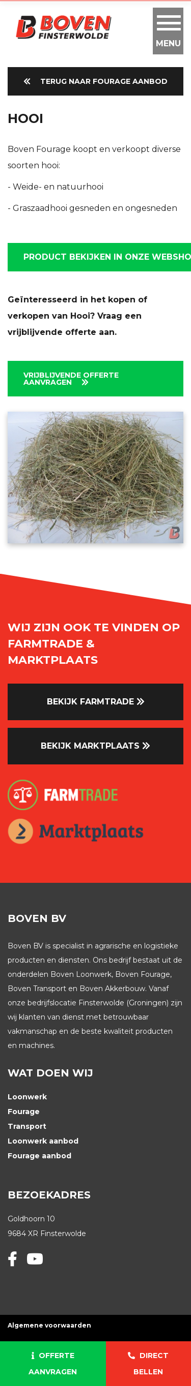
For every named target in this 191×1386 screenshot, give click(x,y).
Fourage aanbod (39, 1155)
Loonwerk (27, 1096)
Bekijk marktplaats (95, 746)
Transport (27, 1126)
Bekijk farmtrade (96, 701)
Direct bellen (148, 1363)
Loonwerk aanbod (43, 1141)
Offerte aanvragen (53, 1363)
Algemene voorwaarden (49, 1325)
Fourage (24, 1111)
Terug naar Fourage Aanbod (95, 81)
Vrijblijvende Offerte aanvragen (71, 379)
